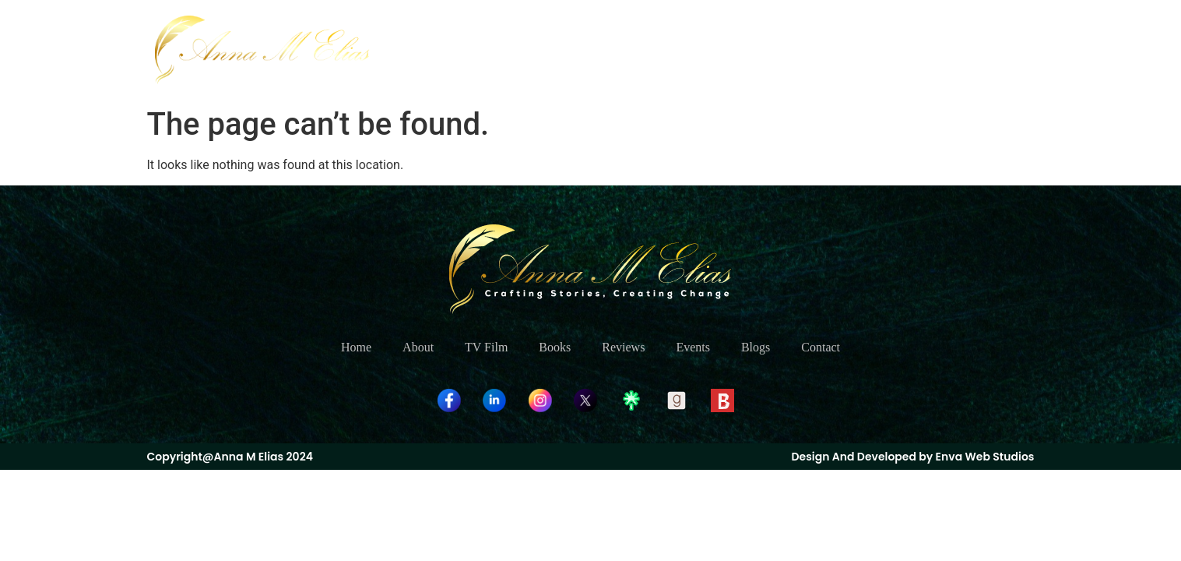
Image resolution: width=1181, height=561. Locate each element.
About (589, 49)
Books (726, 49)
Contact (991, 49)
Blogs (926, 49)
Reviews (794, 49)
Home (526, 49)
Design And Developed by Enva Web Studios (912, 456)
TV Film (657, 49)
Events (864, 49)
